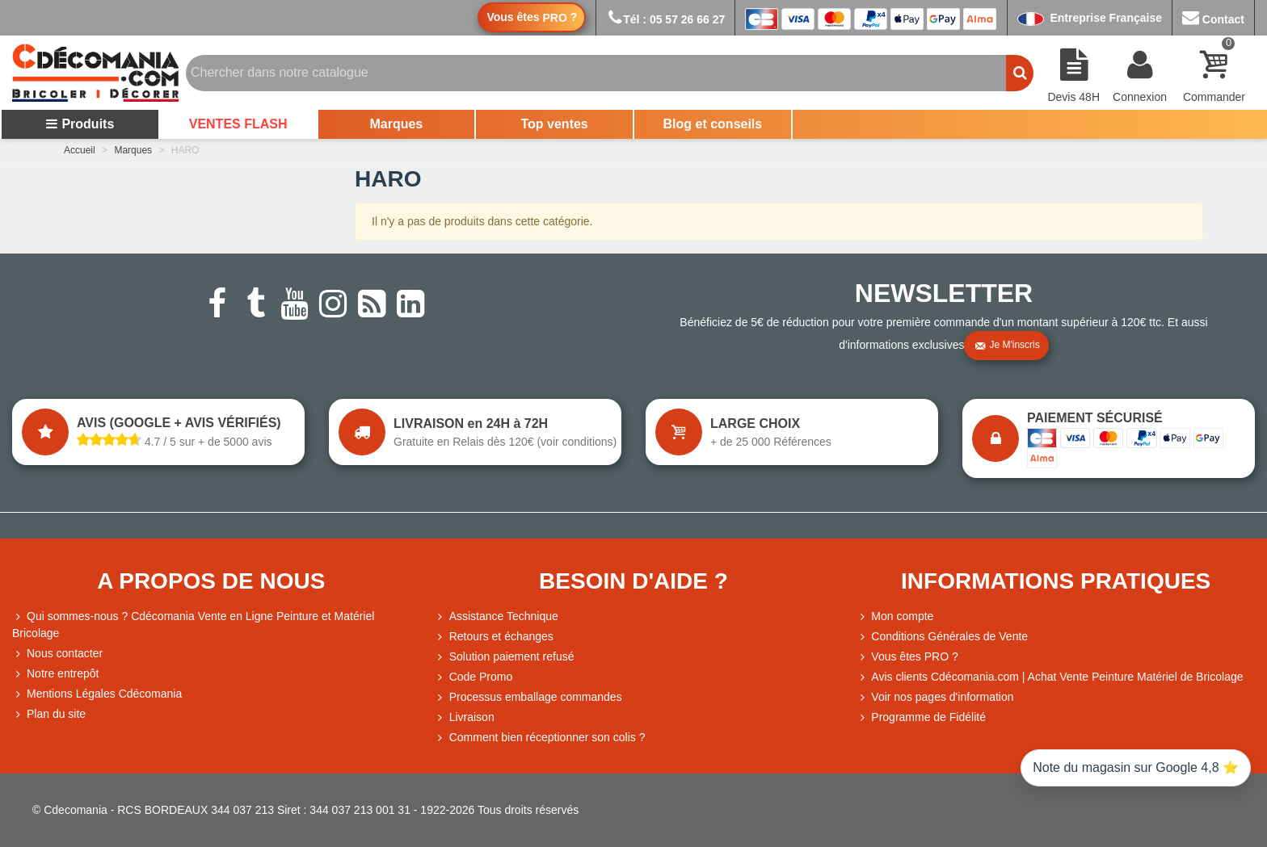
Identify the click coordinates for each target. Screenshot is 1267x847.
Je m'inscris (1006, 345)
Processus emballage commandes (528, 697)
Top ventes (553, 124)
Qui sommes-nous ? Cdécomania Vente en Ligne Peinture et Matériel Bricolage (193, 623)
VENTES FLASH (238, 124)
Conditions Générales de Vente (942, 636)
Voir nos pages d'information (935, 697)
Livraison (465, 717)
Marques (396, 124)
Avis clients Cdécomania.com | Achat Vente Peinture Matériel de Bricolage (1050, 677)
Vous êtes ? (531, 17)
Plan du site (49, 714)
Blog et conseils (713, 124)
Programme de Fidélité (921, 717)
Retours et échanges (494, 636)
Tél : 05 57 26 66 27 (665, 19)
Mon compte (895, 616)
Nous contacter (57, 653)
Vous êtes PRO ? (914, 656)
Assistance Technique (496, 616)
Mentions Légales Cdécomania (97, 694)
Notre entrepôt (55, 673)
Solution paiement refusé (505, 656)
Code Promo (474, 677)
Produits (79, 124)
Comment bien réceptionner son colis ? (540, 737)
